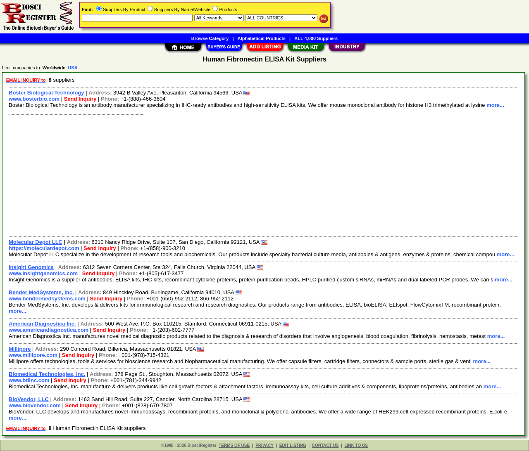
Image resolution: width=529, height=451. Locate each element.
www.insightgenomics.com (43, 273)
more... (495, 105)
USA (72, 67)
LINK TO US (355, 445)
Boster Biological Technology (46, 93)
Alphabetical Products (262, 38)
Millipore (20, 349)
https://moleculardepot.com (44, 248)
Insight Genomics (31, 267)
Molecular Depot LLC (35, 242)
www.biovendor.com (35, 405)
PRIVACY (264, 445)
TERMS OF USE (234, 445)
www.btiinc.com (29, 380)
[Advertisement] (253, 174)
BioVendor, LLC (29, 399)
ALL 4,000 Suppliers (316, 38)
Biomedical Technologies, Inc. (47, 374)
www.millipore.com (33, 355)
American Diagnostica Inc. (42, 324)
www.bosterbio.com (34, 99)
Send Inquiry (80, 99)
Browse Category (210, 38)
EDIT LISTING (292, 445)
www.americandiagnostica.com (48, 330)
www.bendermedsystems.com (47, 298)
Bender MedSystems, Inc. (41, 292)
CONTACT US (325, 445)
